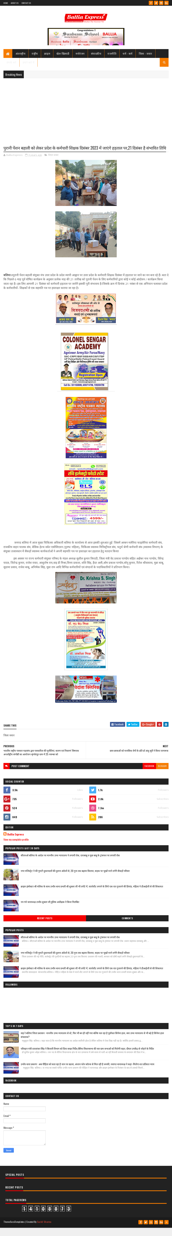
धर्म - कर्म (127, 55)
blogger (162, 774)
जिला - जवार (145, 55)
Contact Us (26, 3)
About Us (14, 3)
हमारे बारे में (28, 64)
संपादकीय (96, 55)
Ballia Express (15, 843)
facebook (149, 774)
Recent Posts (44, 927)
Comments (127, 927)
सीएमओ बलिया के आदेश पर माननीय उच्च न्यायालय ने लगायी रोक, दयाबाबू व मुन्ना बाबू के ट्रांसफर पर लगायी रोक (70, 864)
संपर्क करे (11, 64)
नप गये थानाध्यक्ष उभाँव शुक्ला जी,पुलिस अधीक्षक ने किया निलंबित (50, 911)
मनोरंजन (80, 55)
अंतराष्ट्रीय (21, 55)
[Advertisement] (86, 110)
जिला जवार (53, 164)
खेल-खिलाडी (62, 55)
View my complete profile (16, 848)
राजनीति (112, 55)
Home (5, 3)
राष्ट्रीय (35, 55)
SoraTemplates (17, 1230)
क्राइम (47, 55)
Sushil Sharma (44, 1230)
